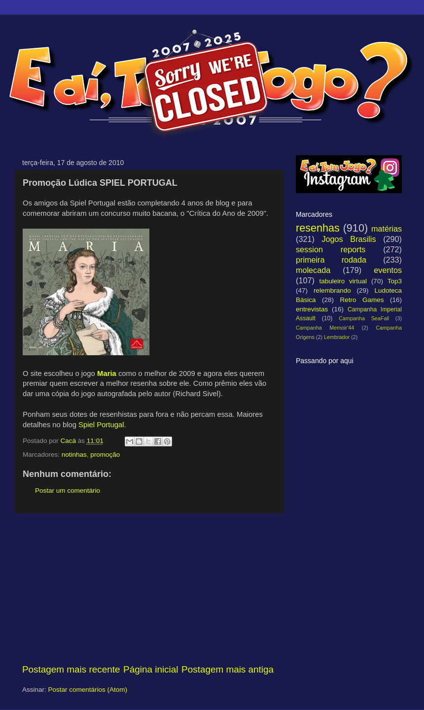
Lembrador (337, 337)
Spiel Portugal (101, 425)
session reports (330, 249)
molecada (313, 270)
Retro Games (362, 300)
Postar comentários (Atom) (88, 689)
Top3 (395, 281)
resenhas (318, 228)
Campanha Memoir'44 (325, 328)
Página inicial (150, 669)
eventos (388, 270)
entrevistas (312, 309)
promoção (105, 454)
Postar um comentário (67, 490)
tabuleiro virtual (343, 281)
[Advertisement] (148, 588)
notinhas (74, 454)
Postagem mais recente (71, 669)
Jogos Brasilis (348, 239)
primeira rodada (331, 259)
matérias (386, 228)
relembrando (332, 290)
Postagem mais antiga (227, 669)
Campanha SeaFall (364, 318)
